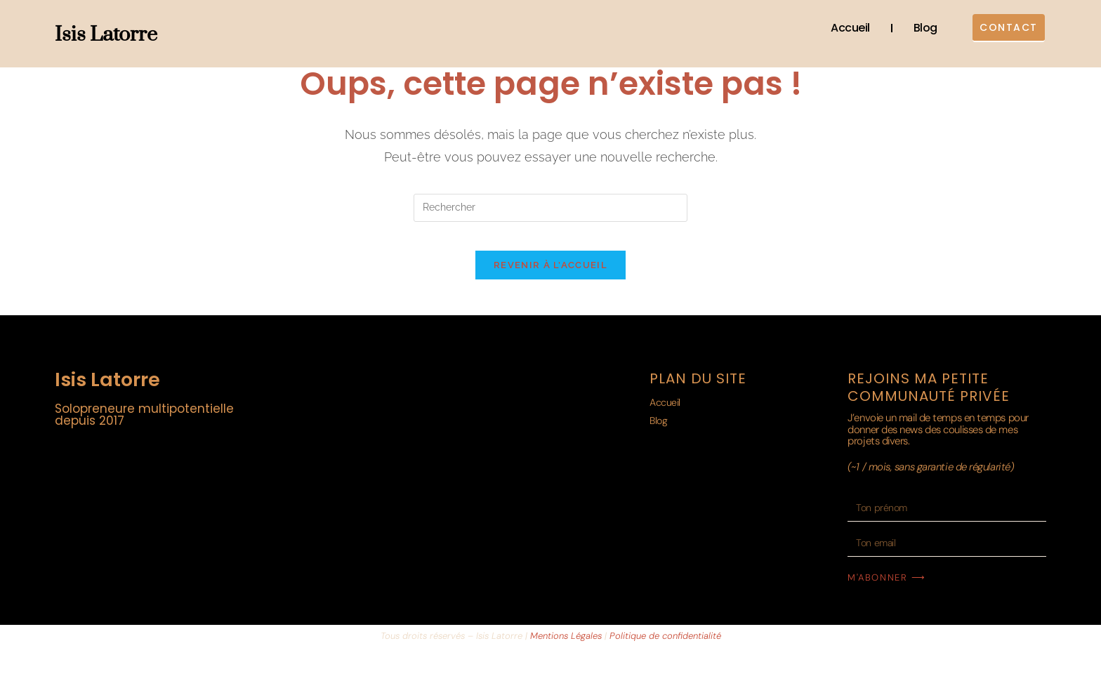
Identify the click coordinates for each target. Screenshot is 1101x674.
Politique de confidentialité (665, 650)
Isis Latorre (106, 35)
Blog (911, 28)
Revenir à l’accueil (550, 279)
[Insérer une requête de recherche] (550, 208)
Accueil (836, 28)
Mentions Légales (566, 650)
